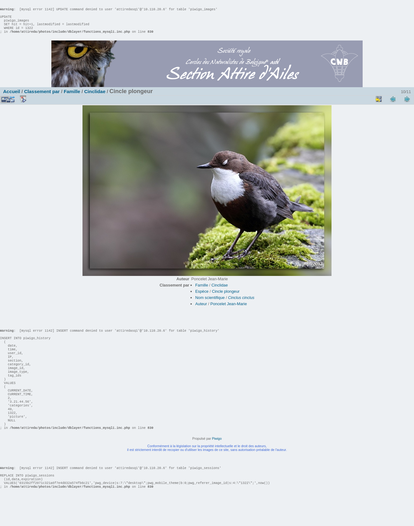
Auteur (201, 310)
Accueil (11, 97)
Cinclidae (94, 97)
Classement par (41, 97)
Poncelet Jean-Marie (228, 310)
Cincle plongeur (226, 297)
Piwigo (217, 463)
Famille (72, 97)
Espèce (202, 297)
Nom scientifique (210, 303)
